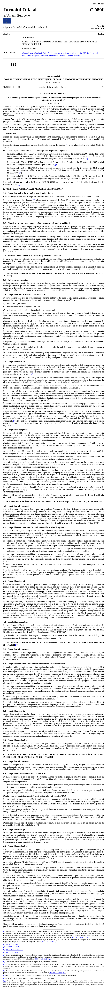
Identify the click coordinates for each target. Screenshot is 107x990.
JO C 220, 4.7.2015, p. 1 (50, 941)
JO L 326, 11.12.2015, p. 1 (43, 959)
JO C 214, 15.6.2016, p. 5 (79, 937)
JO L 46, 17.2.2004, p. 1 (13, 944)
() (67, 145)
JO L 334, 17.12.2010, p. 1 (14, 950)
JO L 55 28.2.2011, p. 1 (13, 952)
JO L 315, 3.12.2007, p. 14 (14, 947)
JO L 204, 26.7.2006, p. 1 (57, 973)
